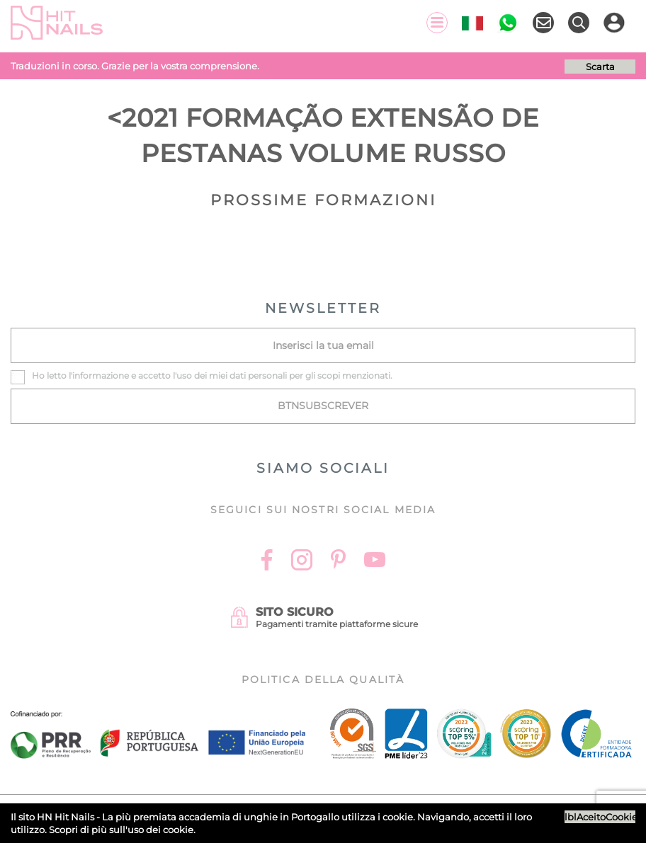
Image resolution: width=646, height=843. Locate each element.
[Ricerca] (578, 22)
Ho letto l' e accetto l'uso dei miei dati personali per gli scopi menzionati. (212, 375)
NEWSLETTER (323, 308)
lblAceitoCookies (600, 816)
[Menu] (437, 22)
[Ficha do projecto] (158, 719)
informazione (100, 375)
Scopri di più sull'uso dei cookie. (122, 829)
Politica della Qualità (323, 679)
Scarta (600, 66)
